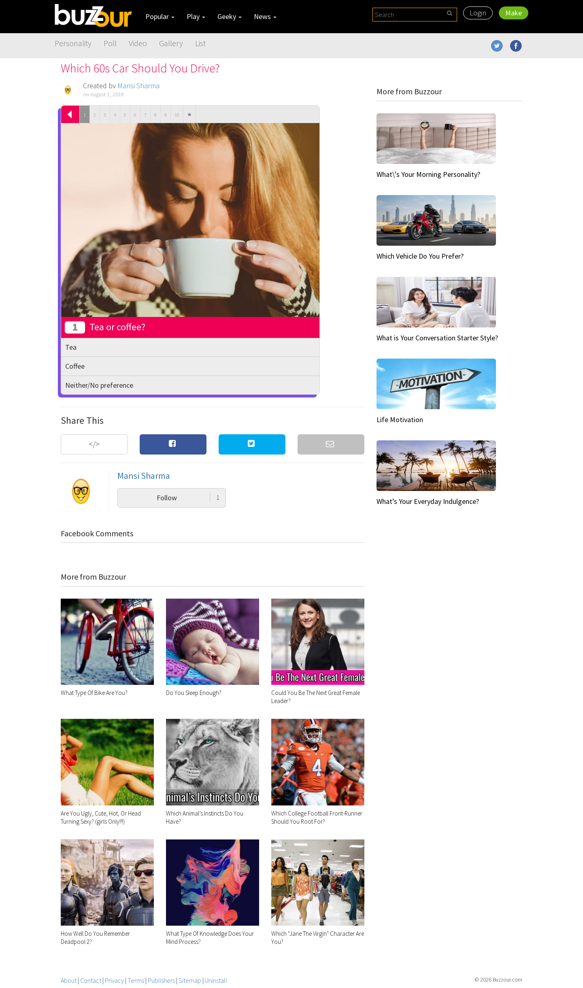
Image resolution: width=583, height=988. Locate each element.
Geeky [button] (229, 16)
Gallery (171, 43)
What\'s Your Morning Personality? (428, 174)
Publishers (161, 980)
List (200, 43)
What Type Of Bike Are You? (94, 693)
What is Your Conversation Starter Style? (437, 337)
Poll (110, 43)
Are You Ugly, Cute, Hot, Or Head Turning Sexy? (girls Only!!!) (101, 817)
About (69, 980)
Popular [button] (159, 16)
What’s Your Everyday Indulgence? (428, 501)
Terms (136, 980)
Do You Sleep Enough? (193, 693)
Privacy (114, 980)
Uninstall (216, 980)
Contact (90, 980)
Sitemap (190, 980)
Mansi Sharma (138, 85)
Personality (73, 43)
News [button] (265, 16)
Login (478, 12)
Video (138, 43)
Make (513, 12)
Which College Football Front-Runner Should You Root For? (316, 817)
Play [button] (196, 16)
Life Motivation (400, 419)
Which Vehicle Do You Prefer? (420, 256)
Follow (188, 497)
